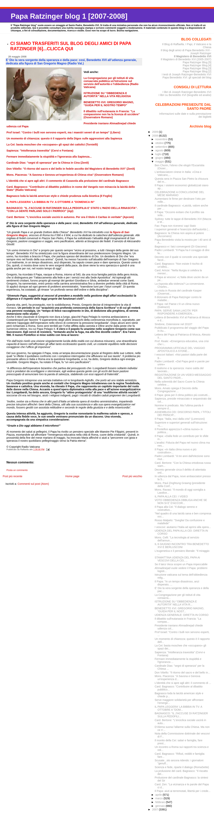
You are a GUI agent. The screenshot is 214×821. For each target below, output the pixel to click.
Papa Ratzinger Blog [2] (197, 71)
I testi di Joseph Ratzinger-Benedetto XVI (186, 74)
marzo (159, 798)
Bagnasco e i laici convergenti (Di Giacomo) (181, 246)
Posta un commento (17, 470)
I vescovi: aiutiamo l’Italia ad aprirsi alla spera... (183, 527)
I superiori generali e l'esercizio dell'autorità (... (182, 229)
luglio (158, 154)
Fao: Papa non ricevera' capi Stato (175, 225)
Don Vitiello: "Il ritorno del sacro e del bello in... (182, 672)
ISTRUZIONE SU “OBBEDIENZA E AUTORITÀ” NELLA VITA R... (176, 603)
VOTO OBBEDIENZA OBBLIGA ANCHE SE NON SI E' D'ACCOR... (181, 502)
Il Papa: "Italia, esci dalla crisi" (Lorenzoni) (180, 418)
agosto (159, 150)
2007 (155, 809)
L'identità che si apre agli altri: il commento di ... (183, 682)
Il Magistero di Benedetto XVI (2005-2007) (186, 59)
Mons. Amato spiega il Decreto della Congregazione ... (176, 390)
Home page (72, 476)
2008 (155, 135)
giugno (159, 157)
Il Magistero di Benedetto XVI (192, 56)
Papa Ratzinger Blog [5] (197, 62)
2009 (155, 131)
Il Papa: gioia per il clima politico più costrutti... (182, 395)
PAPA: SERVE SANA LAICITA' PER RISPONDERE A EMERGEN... (176, 312)
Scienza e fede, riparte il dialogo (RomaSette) (182, 767)
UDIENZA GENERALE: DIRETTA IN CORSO (181, 614)
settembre (161, 146)
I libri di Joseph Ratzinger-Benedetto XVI (187, 92)
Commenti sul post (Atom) (33, 483)
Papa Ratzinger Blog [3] (197, 68)
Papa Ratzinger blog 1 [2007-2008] (69, 16)
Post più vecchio (132, 476)
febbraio (160, 802)
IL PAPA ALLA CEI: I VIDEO (171, 496)
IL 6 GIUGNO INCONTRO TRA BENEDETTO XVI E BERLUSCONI (182, 546)
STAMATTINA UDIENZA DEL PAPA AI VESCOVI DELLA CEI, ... (177, 559)
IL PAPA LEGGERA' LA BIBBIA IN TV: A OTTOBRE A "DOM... (178, 708)
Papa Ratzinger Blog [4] (197, 65)
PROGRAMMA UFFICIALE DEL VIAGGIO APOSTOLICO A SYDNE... (180, 349)
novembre (161, 139)
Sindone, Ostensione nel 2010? (173, 324)
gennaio (160, 805)
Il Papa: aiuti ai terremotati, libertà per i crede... (182, 790)
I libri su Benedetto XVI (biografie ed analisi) (185, 95)
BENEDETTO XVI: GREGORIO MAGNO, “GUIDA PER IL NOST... (179, 610)
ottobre (160, 143)
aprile (159, 794)
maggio (160, 161)
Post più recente (12, 476)
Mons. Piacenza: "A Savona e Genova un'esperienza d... (177, 678)
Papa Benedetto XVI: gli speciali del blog (187, 77)
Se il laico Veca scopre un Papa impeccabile (181, 564)
